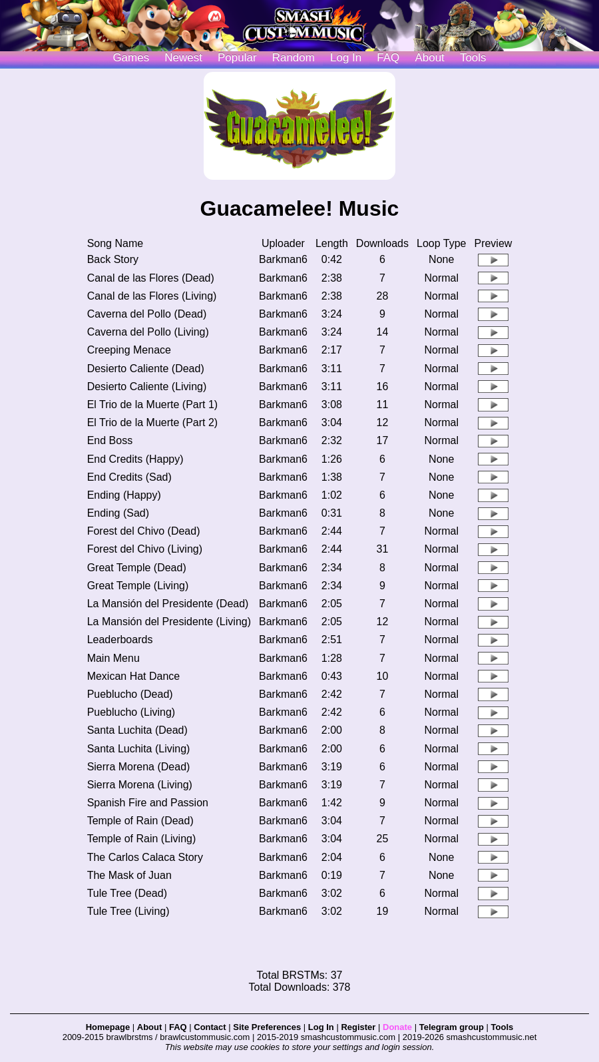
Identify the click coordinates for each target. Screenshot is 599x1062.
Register (358, 1027)
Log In (321, 1027)
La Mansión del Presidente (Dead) (168, 603)
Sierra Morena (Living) (139, 784)
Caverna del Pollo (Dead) (147, 314)
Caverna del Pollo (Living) (148, 332)
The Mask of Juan (129, 875)
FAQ (388, 57)
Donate (397, 1027)
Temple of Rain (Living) (141, 838)
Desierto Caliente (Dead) (145, 368)
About (429, 57)
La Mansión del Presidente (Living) (169, 621)
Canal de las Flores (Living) (152, 296)
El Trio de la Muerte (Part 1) (152, 404)
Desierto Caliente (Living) (147, 386)
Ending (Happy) (124, 495)
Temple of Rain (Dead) (140, 820)
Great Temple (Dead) (136, 567)
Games (130, 57)
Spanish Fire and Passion (147, 802)
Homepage (108, 1027)
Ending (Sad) (118, 513)
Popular (237, 57)
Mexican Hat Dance (133, 676)
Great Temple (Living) (138, 585)
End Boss (109, 440)
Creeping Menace (129, 350)
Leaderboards (120, 639)
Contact (210, 1027)
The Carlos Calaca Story (145, 857)
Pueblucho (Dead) (130, 694)
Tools (473, 57)
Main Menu (113, 658)
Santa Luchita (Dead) (137, 730)
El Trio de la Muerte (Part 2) (152, 422)
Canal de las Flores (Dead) (150, 278)
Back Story (112, 259)
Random (293, 57)
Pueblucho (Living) (131, 712)
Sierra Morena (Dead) (138, 766)
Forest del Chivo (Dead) (143, 531)
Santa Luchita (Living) (138, 748)
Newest (183, 57)
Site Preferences (267, 1027)
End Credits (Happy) (135, 459)
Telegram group (451, 1027)
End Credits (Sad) (129, 477)
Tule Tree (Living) (128, 911)
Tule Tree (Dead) (127, 893)
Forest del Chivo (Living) (144, 549)
